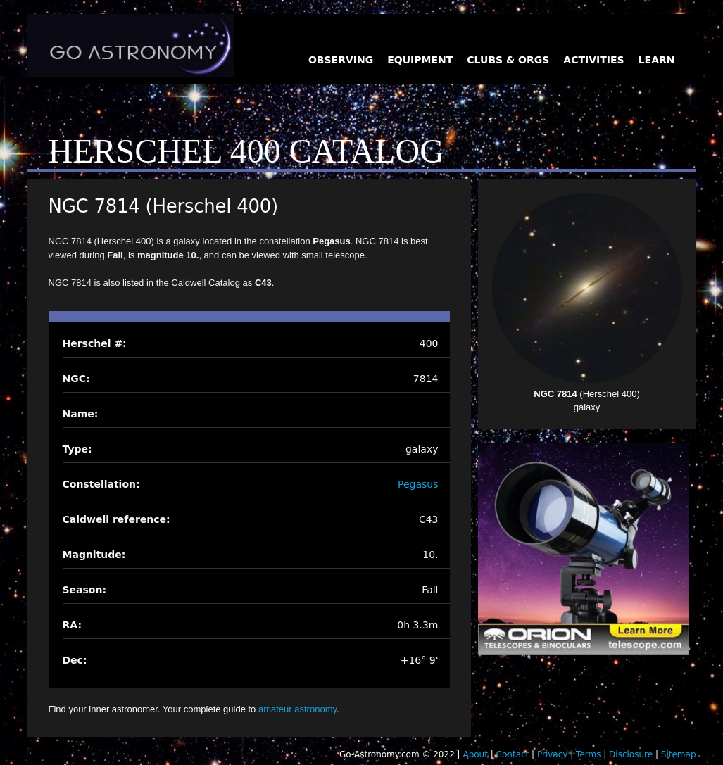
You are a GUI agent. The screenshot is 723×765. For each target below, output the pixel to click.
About (475, 754)
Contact (512, 754)
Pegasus (418, 484)
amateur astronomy (297, 709)
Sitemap (678, 754)
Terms (588, 754)
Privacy (552, 754)
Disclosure (631, 754)
